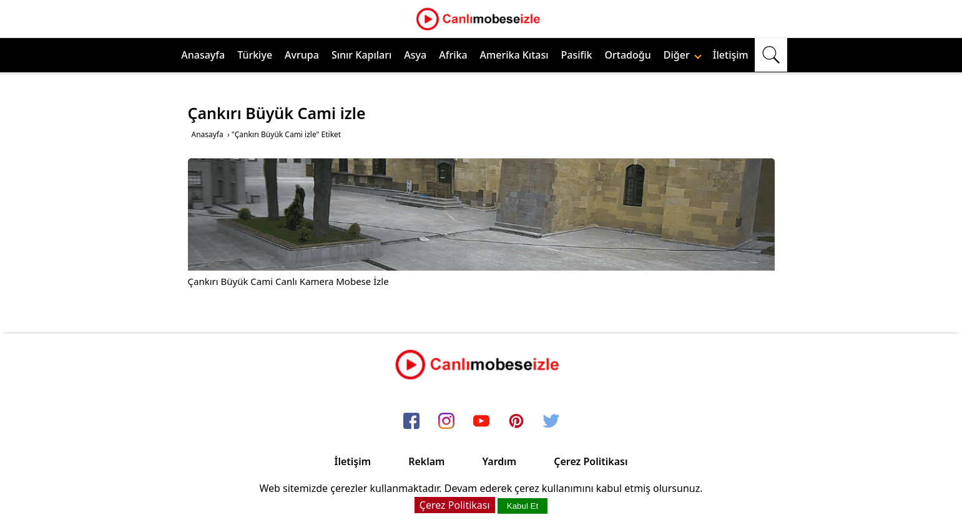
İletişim (730, 55)
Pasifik (576, 55)
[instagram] (446, 422)
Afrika (453, 55)
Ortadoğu (628, 55)
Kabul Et (522, 506)
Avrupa (302, 55)
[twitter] (551, 422)
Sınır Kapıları (361, 55)
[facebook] (411, 422)
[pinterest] (516, 422)
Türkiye (254, 55)
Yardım (499, 461)
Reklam (426, 461)
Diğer (683, 55)
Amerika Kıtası (514, 55)
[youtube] (481, 422)
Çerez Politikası (590, 461)
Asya (415, 55)
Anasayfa (203, 55)
